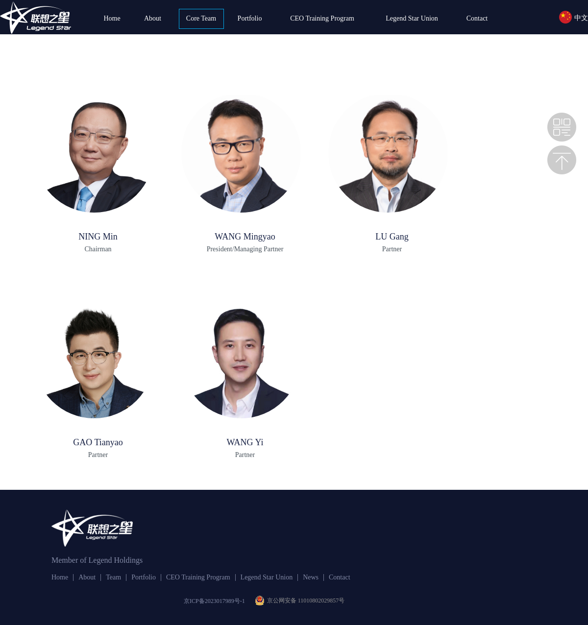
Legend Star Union (412, 18)
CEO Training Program (322, 18)
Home (111, 18)
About (152, 18)
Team (113, 577)
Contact (477, 18)
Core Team (201, 18)
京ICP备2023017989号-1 (214, 601)
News (310, 577)
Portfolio (250, 18)
